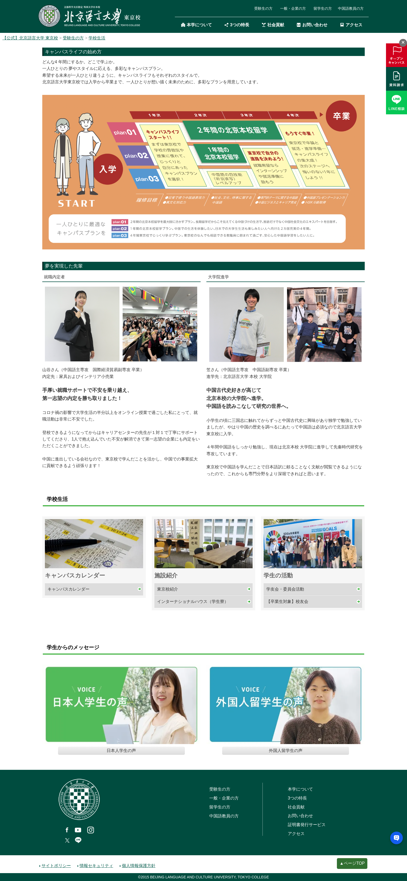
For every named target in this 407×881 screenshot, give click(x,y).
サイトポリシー (56, 865)
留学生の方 (323, 8)
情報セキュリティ (96, 865)
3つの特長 (237, 25)
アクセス (351, 25)
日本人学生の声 (121, 750)
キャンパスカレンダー (69, 589)
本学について (196, 25)
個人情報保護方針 (138, 865)
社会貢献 (273, 25)
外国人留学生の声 (285, 750)
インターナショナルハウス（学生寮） (192, 601)
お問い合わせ (312, 25)
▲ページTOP (352, 863)
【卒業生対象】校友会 (287, 601)
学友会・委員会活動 (285, 589)
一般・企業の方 (293, 8)
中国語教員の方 (351, 8)
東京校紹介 (167, 589)
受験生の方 (263, 8)
